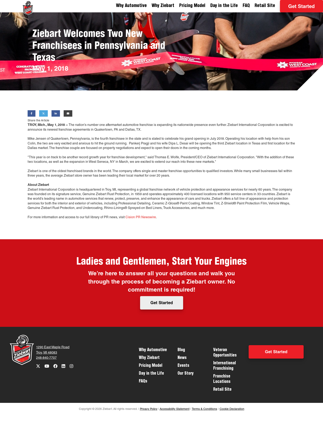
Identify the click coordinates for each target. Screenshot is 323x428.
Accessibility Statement (175, 409)
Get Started (301, 7)
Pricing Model (192, 6)
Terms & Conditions (204, 409)
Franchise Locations (222, 379)
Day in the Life (224, 6)
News (182, 358)
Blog (181, 350)
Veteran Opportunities (225, 353)
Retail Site (265, 6)
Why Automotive (131, 6)
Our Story (186, 374)
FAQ (246, 6)
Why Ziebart (163, 6)
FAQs (143, 382)
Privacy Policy (148, 409)
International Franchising (224, 366)
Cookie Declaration (232, 409)
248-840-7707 (46, 358)
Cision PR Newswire (140, 217)
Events (183, 366)
